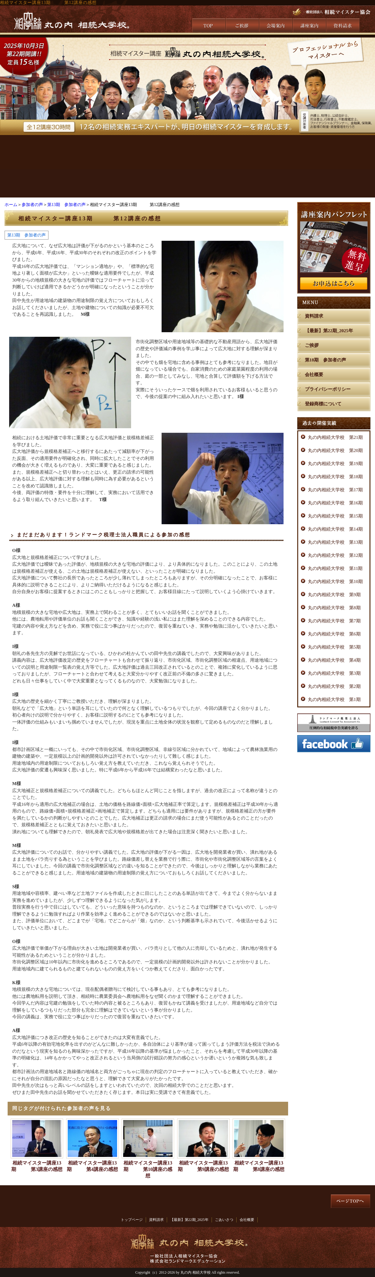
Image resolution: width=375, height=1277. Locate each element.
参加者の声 (32, 204)
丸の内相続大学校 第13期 (335, 542)
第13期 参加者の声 (66, 204)
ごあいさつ (224, 1220)
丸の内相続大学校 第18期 (335, 476)
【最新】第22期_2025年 (329, 330)
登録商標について (323, 403)
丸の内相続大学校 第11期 (335, 568)
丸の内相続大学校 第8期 (334, 607)
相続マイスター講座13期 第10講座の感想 (147, 1169)
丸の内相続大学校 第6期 (334, 633)
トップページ (132, 1220)
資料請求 (314, 316)
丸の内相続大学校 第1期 (334, 699)
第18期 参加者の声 (325, 359)
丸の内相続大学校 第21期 (335, 437)
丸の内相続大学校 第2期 (334, 686)
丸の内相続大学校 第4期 (334, 660)
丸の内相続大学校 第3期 (334, 673)
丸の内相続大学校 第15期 (335, 516)
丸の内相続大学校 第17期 (335, 489)
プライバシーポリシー (328, 389)
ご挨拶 (312, 345)
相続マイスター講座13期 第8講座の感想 (258, 1166)
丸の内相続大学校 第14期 (335, 529)
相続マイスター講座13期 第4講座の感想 (92, 1166)
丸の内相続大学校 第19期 (335, 463)
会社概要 (314, 374)
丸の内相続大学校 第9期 (334, 594)
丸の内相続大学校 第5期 (334, 647)
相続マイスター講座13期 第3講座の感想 (36, 1166)
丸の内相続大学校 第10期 (335, 581)
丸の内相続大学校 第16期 (335, 502)
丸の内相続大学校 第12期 (335, 555)
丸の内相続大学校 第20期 (335, 450)
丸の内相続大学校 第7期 (334, 620)
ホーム (11, 204)
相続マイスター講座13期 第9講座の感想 (203, 1166)
